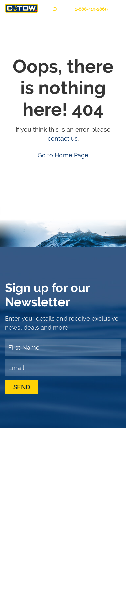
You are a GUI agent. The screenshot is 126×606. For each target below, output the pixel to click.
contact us (63, 138)
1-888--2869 (91, 9)
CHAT (61, 9)
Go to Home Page (63, 155)
